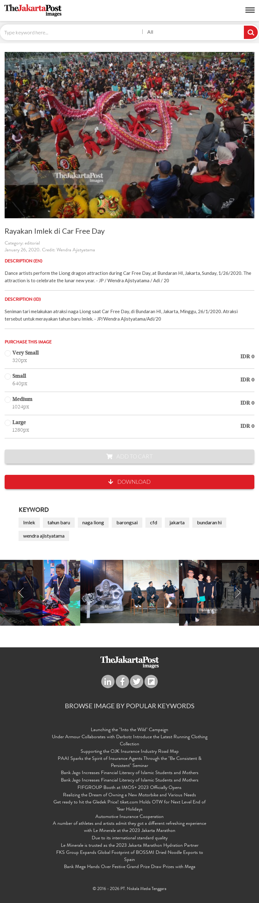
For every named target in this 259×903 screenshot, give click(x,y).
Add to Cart (129, 456)
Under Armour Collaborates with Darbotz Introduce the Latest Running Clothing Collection (129, 741)
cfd (153, 522)
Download (129, 481)
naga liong (93, 522)
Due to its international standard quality (130, 838)
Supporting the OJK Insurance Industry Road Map (130, 751)
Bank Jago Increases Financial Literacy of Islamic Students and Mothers (129, 773)
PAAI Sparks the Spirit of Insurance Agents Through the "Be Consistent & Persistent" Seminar (130, 762)
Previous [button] (21, 593)
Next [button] (237, 593)
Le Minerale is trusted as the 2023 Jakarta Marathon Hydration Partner (129, 845)
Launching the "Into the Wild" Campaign (129, 730)
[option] (129, 591)
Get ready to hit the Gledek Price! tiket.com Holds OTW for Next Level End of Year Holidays (129, 806)
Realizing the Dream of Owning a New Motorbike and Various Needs (129, 795)
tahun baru (59, 522)
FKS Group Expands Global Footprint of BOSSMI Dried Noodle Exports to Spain (129, 856)
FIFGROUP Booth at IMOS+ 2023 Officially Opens (129, 788)
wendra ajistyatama (44, 536)
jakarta (177, 522)
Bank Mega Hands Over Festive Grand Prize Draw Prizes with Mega (129, 867)
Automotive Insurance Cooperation (129, 817)
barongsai (127, 522)
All (150, 32)
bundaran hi (209, 522)
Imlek (29, 522)
